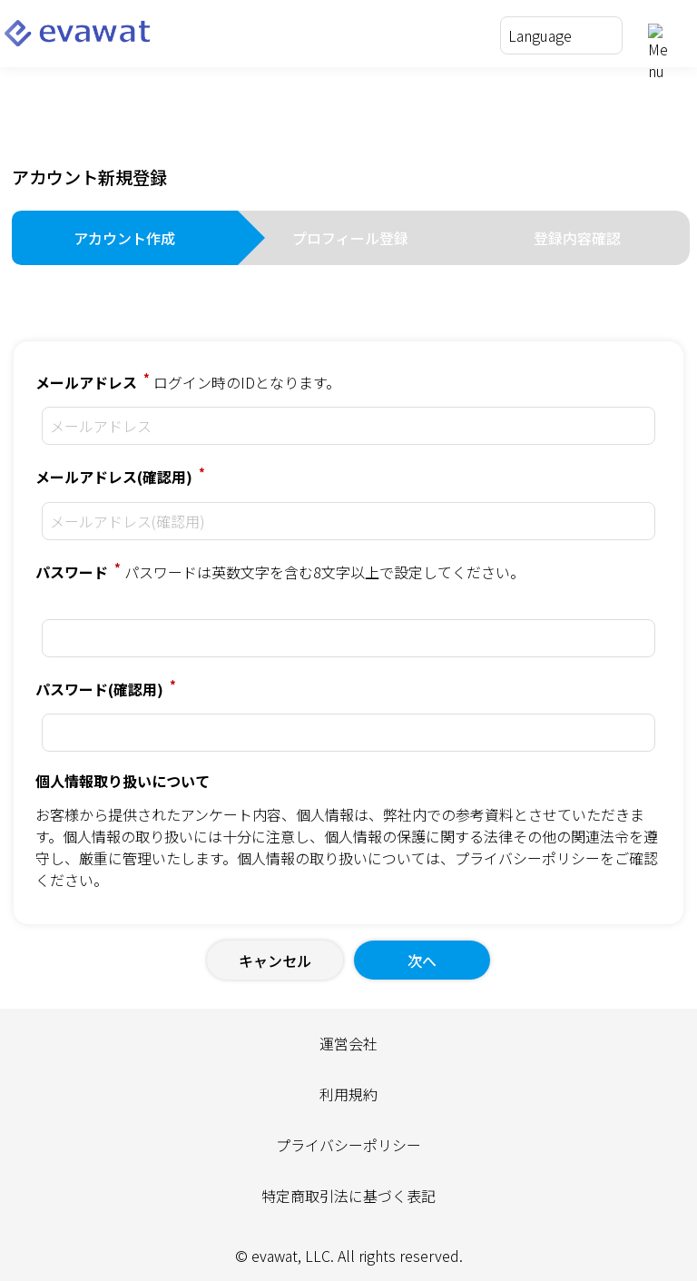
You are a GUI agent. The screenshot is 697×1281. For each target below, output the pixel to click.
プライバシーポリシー (527, 858)
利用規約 (348, 1094)
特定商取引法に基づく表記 (348, 1196)
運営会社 (348, 1043)
